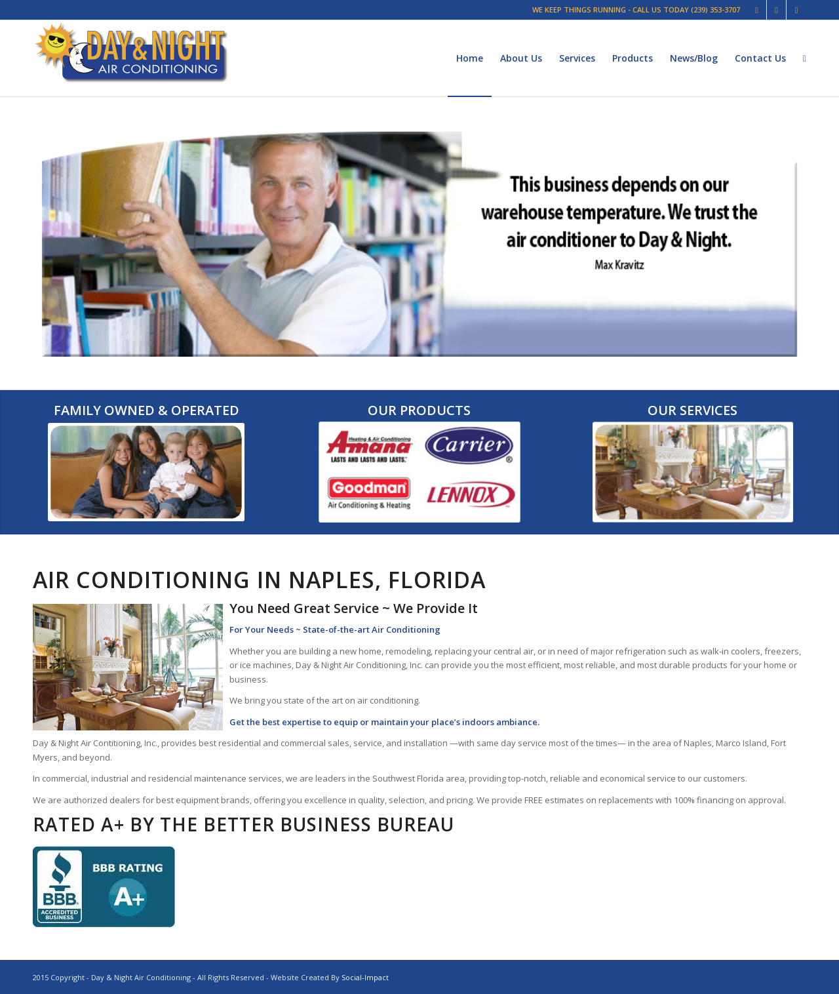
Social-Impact (365, 977)
